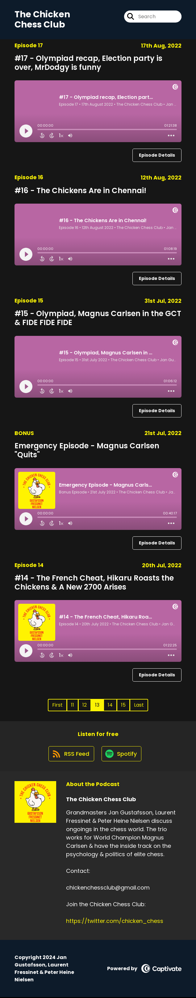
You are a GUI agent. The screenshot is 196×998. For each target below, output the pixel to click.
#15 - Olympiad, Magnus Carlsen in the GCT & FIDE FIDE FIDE (98, 318)
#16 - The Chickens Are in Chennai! (80, 190)
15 (123, 705)
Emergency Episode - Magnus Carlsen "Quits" (87, 450)
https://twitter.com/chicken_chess (114, 922)
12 (84, 705)
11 (72, 705)
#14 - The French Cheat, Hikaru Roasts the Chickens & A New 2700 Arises (94, 582)
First (57, 705)
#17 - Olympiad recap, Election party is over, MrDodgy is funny (88, 62)
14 (110, 705)
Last (139, 705)
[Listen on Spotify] (122, 754)
